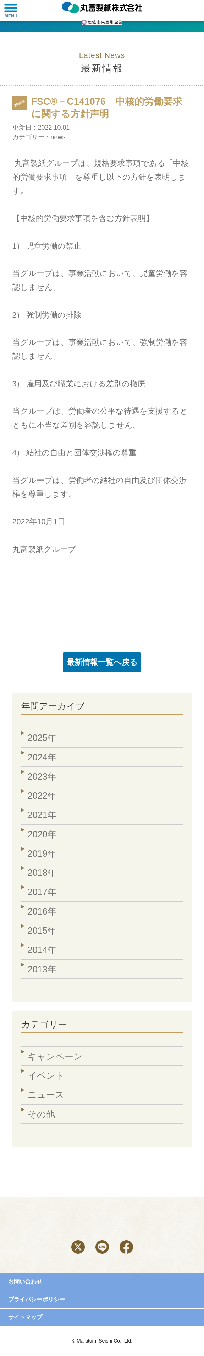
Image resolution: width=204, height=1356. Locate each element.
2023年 (42, 776)
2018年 (42, 873)
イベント (46, 1075)
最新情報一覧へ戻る (102, 662)
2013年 (42, 969)
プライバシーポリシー (36, 1299)
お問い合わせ (25, 1282)
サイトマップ (25, 1317)
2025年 (42, 738)
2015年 (42, 930)
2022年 (42, 796)
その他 (41, 1114)
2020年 (42, 834)
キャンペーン (55, 1056)
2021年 (42, 815)
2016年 (42, 911)
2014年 (42, 950)
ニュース (46, 1095)
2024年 (42, 757)
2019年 (42, 853)
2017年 (42, 892)
